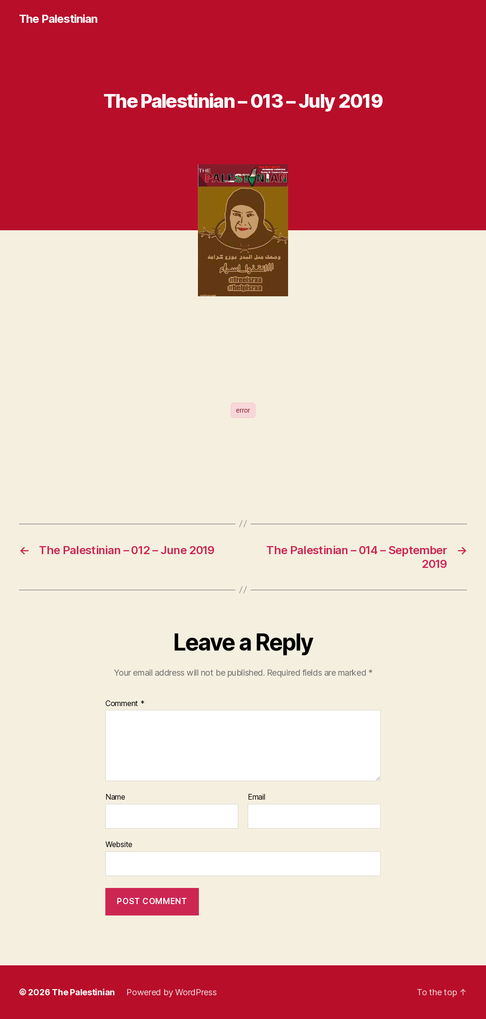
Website (118, 844)
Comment (125, 703)
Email (256, 797)
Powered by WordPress (171, 992)
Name (115, 797)
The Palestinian (58, 19)
